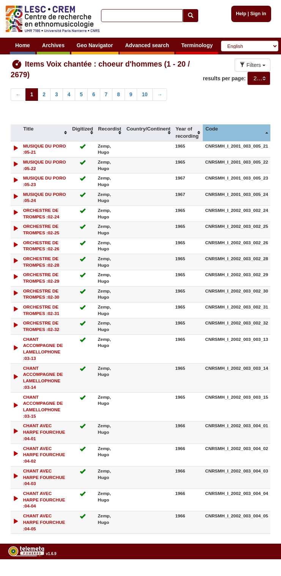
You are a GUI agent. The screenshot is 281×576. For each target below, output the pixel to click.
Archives (53, 45)
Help (241, 13)
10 (144, 94)
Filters (252, 65)
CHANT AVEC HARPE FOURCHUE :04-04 (44, 500)
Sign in (258, 13)
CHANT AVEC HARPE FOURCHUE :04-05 (44, 522)
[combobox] (258, 78)
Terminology (197, 45)
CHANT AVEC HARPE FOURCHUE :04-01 (44, 432)
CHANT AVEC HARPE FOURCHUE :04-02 (44, 455)
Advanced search (147, 45)
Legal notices (262, 573)
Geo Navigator (95, 45)
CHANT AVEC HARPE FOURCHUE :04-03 (44, 477)
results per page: (224, 78)
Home (22, 45)
